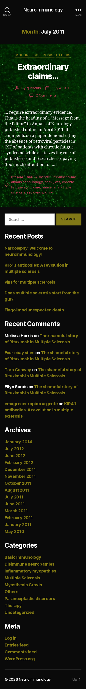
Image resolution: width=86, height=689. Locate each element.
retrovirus (35, 192)
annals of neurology (27, 182)
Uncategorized (19, 612)
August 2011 (17, 490)
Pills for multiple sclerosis (30, 282)
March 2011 (16, 510)
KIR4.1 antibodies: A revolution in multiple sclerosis (40, 410)
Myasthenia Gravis (23, 584)
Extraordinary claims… (43, 71)
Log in (10, 638)
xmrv (49, 192)
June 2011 (15, 503)
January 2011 (18, 524)
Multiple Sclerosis (34, 55)
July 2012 (14, 448)
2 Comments (46, 95)
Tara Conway (18, 369)
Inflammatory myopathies (30, 571)
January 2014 (18, 441)
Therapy (13, 605)
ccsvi (49, 182)
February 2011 (19, 517)
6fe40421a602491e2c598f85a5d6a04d (43, 177)
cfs (57, 182)
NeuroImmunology (43, 9)
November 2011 (20, 476)
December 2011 (20, 469)
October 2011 (18, 483)
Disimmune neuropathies (29, 564)
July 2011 (14, 497)
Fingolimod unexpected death (34, 309)
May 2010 (14, 531)
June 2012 (15, 455)
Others (63, 55)
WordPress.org (20, 658)
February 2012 (19, 462)
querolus (34, 88)
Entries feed (17, 645)
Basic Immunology (23, 557)
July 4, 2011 (61, 88)
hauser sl (49, 187)
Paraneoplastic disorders (30, 598)
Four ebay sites (19, 352)
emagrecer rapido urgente (31, 403)
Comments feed (21, 651)
